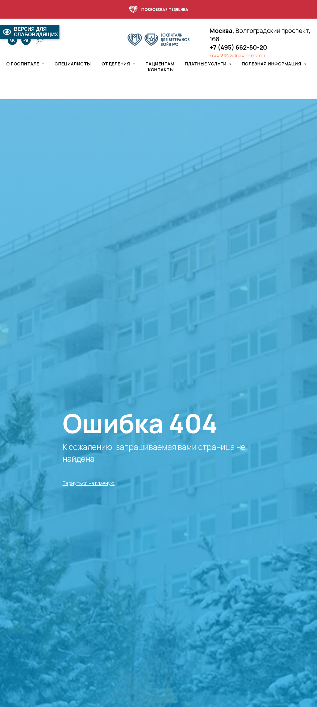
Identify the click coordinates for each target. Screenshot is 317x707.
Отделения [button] (116, 64)
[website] (39, 40)
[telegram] (26, 40)
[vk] (12, 40)
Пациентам (160, 64)
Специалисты (72, 64)
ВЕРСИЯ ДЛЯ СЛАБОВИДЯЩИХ (30, 31)
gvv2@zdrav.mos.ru (237, 55)
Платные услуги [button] (206, 64)
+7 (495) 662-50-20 (238, 47)
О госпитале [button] (23, 64)
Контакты (161, 70)
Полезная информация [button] (272, 64)
